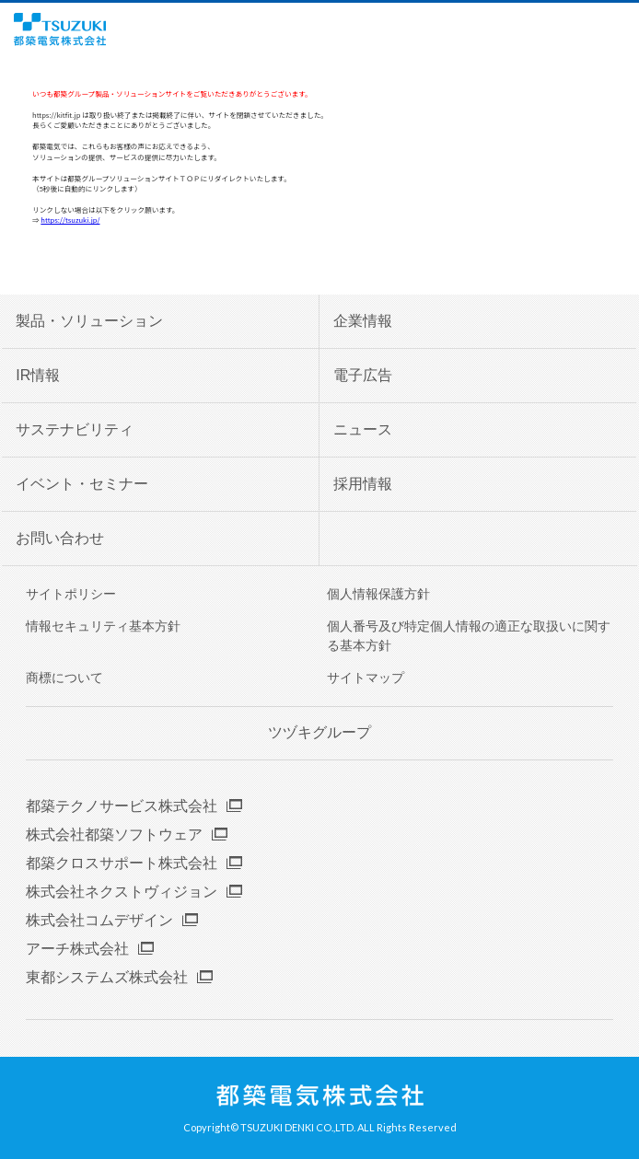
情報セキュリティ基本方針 (103, 626)
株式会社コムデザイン (99, 920)
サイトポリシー (71, 593)
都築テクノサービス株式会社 (121, 806)
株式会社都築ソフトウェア (114, 834)
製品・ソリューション (89, 321)
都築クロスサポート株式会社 (121, 863)
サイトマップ (365, 677)
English (591, 29)
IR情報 (38, 375)
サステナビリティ (75, 429)
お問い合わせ (60, 538)
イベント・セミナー (82, 484)
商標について (64, 677)
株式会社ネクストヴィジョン (121, 891)
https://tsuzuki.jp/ (70, 219)
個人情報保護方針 (378, 593)
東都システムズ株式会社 (107, 977)
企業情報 (362, 321)
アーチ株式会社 (77, 948)
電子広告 (362, 375)
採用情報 (362, 484)
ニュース (362, 429)
